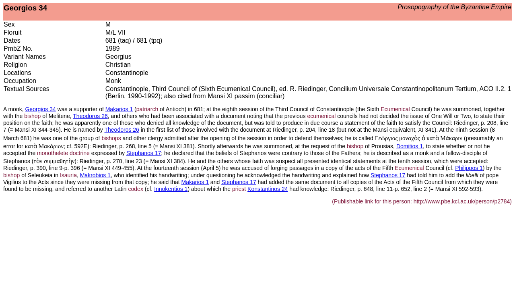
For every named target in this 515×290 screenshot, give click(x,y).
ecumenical (321, 116)
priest (239, 189)
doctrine (80, 153)
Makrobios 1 (95, 175)
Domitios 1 (409, 146)
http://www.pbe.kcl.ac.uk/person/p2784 (462, 201)
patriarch (147, 109)
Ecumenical (395, 109)
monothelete (52, 153)
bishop (32, 116)
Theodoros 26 (90, 116)
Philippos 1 (469, 168)
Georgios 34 (40, 109)
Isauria (68, 175)
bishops (111, 138)
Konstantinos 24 (267, 189)
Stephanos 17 (143, 153)
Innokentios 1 (170, 189)
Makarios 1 (119, 109)
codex (135, 189)
